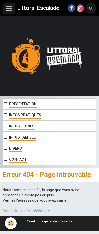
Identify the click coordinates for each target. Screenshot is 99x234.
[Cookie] (11, 223)
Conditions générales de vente (49, 221)
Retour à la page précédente (26, 211)
